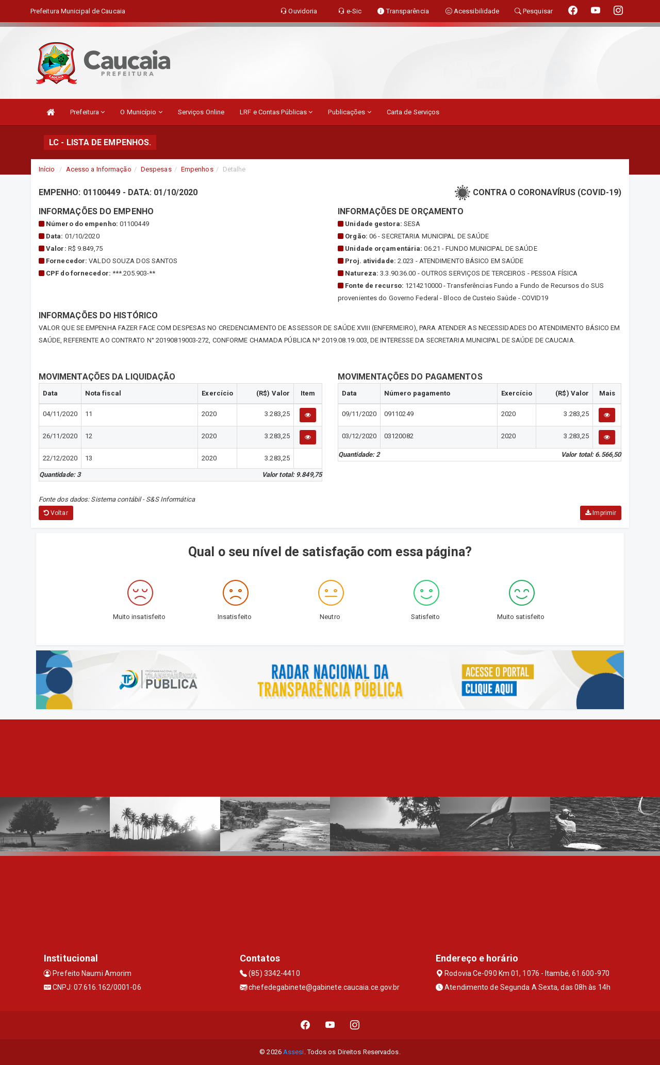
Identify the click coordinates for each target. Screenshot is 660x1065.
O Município (141, 112)
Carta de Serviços (413, 112)
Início (47, 169)
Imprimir (600, 513)
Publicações (349, 112)
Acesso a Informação (98, 169)
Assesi (293, 1052)
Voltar (56, 513)
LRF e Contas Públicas (276, 112)
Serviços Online (201, 112)
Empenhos (197, 169)
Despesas (156, 169)
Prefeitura (87, 112)
